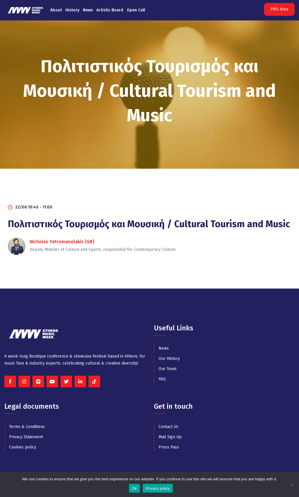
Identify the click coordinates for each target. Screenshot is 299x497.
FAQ (162, 379)
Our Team (167, 368)
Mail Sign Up (170, 436)
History (72, 10)
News (88, 10)
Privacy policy (158, 488)
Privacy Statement (26, 436)
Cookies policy (22, 447)
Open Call (136, 10)
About (56, 10)
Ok (134, 488)
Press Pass (169, 447)
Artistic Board (109, 10)
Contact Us (168, 426)
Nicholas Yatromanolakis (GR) (62, 241)
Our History (169, 358)
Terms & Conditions (27, 426)
